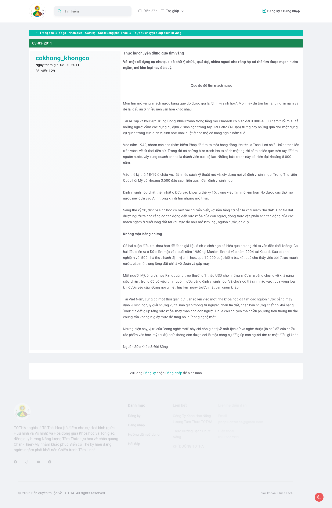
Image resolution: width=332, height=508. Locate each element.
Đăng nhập (291, 11)
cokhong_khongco (62, 58)
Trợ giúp (170, 11)
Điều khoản (262, 493)
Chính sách (279, 493)
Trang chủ (45, 28)
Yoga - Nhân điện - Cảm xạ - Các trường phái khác (93, 28)
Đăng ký (273, 11)
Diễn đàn (147, 11)
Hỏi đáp (131, 444)
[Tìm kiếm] (92, 11)
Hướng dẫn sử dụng (140, 434)
